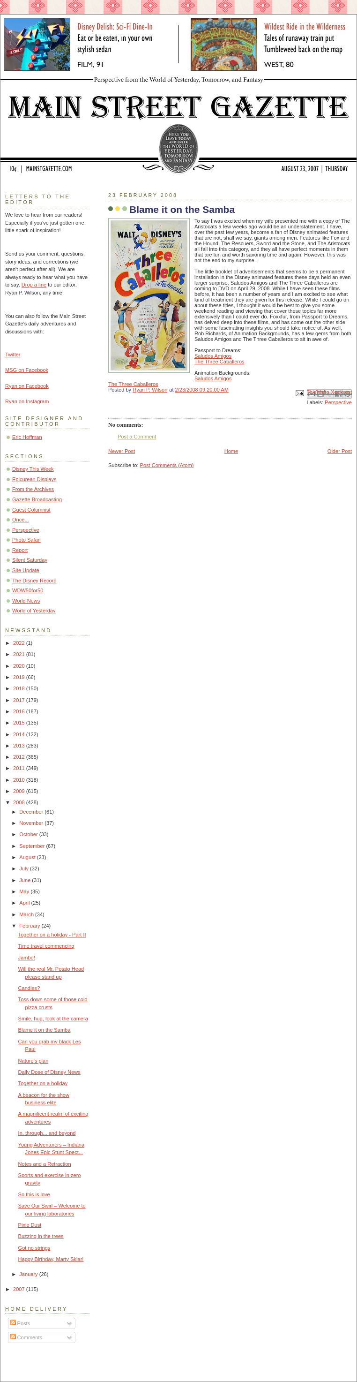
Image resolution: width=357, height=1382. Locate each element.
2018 (19, 688)
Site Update (25, 570)
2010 (19, 780)
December (32, 812)
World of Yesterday (34, 610)
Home (231, 451)
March (27, 914)
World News (26, 601)
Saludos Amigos (212, 356)
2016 (19, 711)
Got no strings (34, 1248)
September (32, 846)
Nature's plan (33, 1061)
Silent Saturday (29, 560)
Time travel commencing (46, 946)
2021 (19, 654)
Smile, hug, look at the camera (53, 1018)
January (29, 1274)
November (32, 823)
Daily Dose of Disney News (49, 1072)
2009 (19, 791)
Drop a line (34, 284)
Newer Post (121, 451)
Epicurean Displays (34, 479)
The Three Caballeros (219, 361)
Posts (20, 1323)
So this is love (34, 1194)
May (24, 891)
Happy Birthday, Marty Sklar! (51, 1259)
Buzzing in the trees (41, 1236)
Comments (26, 1337)
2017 (19, 700)
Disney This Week (33, 469)
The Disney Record (34, 580)
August (28, 857)
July (24, 868)
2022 (19, 643)
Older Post (339, 451)
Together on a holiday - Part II (52, 934)
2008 (19, 802)
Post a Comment (137, 436)
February (30, 926)
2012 (19, 757)
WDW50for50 (27, 590)
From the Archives (33, 489)
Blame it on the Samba (44, 1030)
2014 (19, 734)
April (25, 903)
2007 (19, 1289)
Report (20, 550)
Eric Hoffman (27, 437)
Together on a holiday (43, 1083)
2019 (19, 677)
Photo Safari (26, 540)
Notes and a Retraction (44, 1164)
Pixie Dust (30, 1225)
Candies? (29, 988)
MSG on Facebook (26, 370)
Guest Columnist (31, 510)
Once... (20, 519)
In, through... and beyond (47, 1133)
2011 (19, 768)
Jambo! (26, 957)
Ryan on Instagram (27, 401)
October (29, 834)
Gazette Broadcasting (37, 499)
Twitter (13, 354)
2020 (19, 666)
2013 (19, 745)
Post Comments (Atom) (167, 465)
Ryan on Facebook (27, 386)
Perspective (338, 402)
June (25, 880)
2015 (19, 722)
